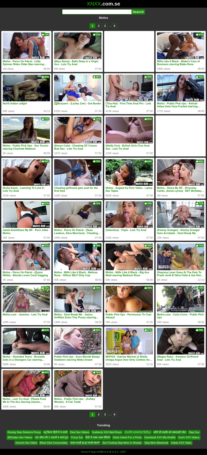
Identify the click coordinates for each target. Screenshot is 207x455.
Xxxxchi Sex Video (26, 442)
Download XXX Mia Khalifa (159, 437)
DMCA (102, 451)
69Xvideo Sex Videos (20, 437)
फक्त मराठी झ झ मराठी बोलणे (84, 442)
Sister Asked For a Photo (127, 437)
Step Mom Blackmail (156, 442)
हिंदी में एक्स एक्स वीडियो (98, 437)
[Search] (96, 11)
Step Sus (194, 432)
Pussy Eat (77, 437)
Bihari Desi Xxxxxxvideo (53, 442)
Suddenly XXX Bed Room (107, 432)
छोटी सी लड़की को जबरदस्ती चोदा (170, 432)
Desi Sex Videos (79, 432)
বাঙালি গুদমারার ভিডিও (138, 432)
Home (84, 451)
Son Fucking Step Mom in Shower (122, 442)
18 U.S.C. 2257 (117, 451)
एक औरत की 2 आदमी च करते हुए (51, 437)
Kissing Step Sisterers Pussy (24, 432)
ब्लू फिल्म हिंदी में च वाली (55, 432)
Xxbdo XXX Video (181, 442)
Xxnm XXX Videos (188, 437)
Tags (93, 451)
